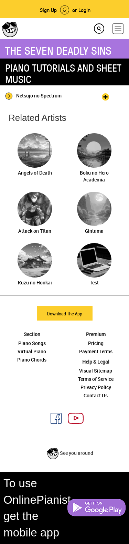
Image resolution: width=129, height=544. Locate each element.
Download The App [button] (64, 313)
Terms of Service (96, 379)
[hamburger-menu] (117, 28)
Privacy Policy (95, 387)
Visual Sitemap (95, 370)
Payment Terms (95, 351)
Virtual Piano (32, 351)
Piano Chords (31, 359)
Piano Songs (32, 343)
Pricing (96, 343)
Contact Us (96, 395)
